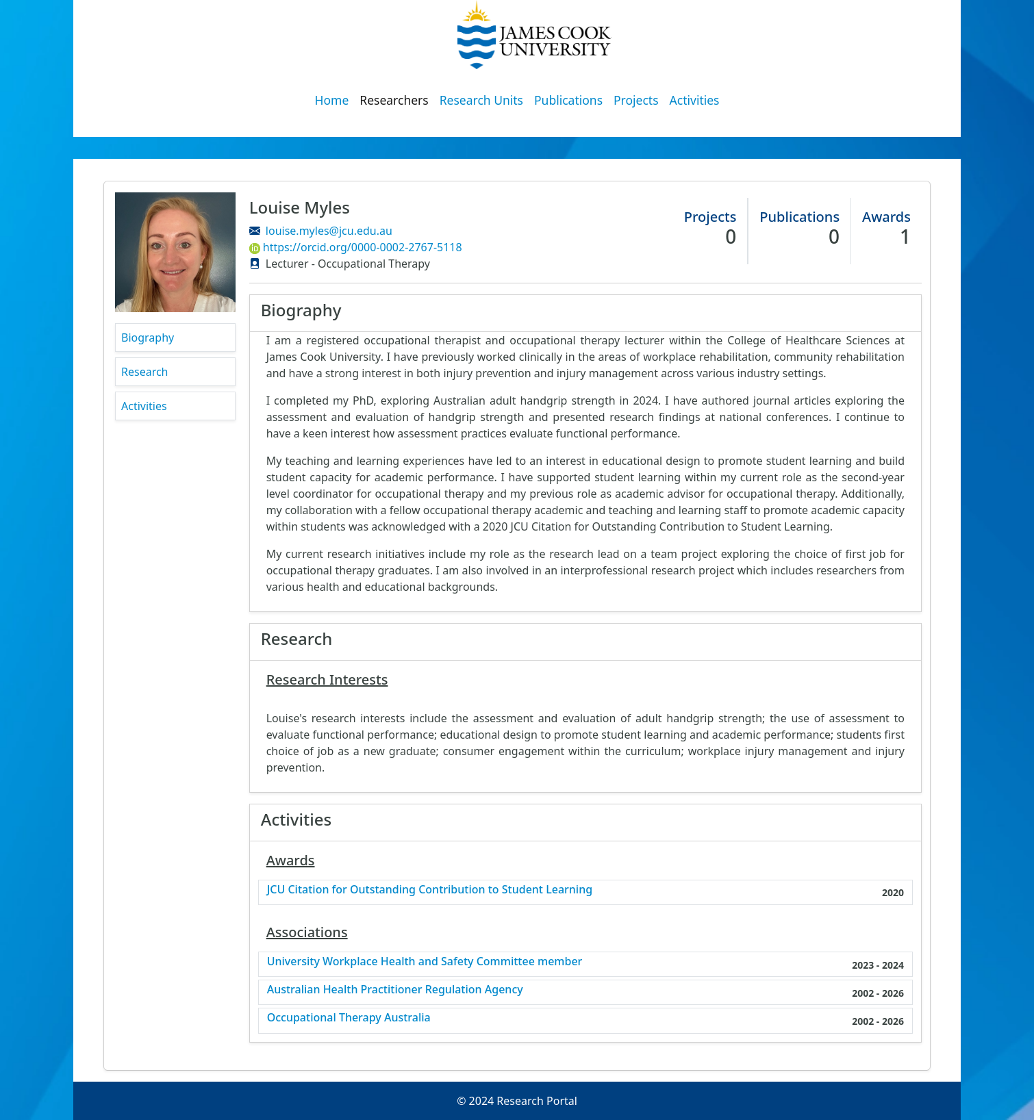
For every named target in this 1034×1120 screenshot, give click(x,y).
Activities (695, 100)
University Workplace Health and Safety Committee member (425, 961)
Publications (568, 100)
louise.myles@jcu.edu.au (329, 230)
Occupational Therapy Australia (349, 1017)
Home (332, 100)
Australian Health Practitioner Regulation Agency (395, 989)
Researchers (394, 100)
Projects (636, 100)
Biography (147, 337)
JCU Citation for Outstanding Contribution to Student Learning (429, 889)
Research (144, 371)
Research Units (481, 100)
